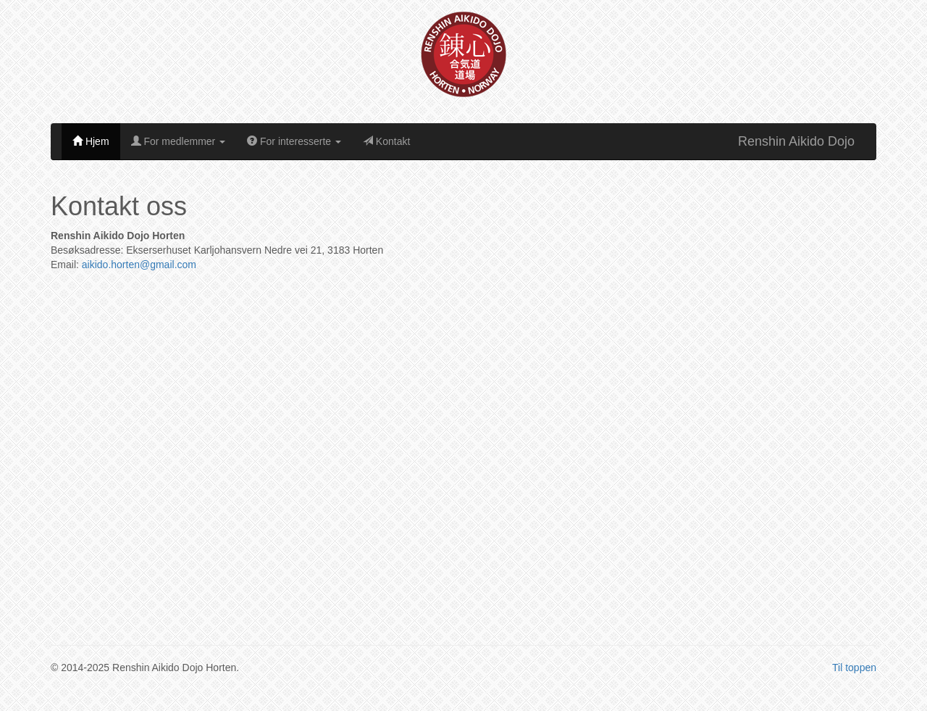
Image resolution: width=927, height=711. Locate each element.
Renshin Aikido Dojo (796, 141)
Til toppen (854, 667)
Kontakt (386, 141)
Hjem (90, 141)
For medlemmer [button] (178, 141)
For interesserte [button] (294, 141)
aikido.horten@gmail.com (139, 264)
